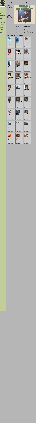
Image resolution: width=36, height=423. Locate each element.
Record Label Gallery (2, 30)
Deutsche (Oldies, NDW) (2, 22)
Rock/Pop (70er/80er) (2, 24)
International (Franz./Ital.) (2, 15)
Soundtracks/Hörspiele (2, 18)
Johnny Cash (17, 26)
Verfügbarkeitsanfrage (10, 107)
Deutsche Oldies (1, 13)
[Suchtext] (3, 6)
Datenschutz (1, 9)
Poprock (1, 17)
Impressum (1, 32)
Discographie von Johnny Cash (8, 5)
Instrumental (1, 25)
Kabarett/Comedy (2, 12)
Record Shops (1, 29)
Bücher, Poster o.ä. (2, 27)
